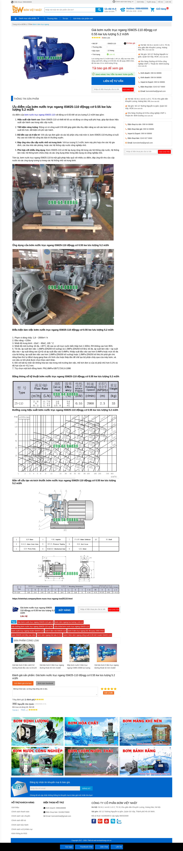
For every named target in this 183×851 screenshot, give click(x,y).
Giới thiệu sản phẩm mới (83, 19)
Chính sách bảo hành (19, 825)
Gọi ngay (66, 847)
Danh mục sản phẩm (27, 18)
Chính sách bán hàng (123, 2)
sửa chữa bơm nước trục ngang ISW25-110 (71, 626)
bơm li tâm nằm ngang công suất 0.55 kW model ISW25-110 (87, 635)
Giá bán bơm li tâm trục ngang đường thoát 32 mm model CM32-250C (106, 668)
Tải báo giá (129, 43)
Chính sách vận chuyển (20, 816)
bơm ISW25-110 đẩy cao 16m (23, 635)
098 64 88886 (156, 73)
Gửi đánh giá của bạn (23, 683)
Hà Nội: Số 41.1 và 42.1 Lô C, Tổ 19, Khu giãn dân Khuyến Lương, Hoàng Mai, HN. (154, 47)
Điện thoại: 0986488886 (21, 2)
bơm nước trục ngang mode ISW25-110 (27, 631)
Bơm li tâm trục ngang (41, 24)
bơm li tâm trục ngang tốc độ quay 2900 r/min (86, 631)
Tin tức (65, 19)
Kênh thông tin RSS (19, 833)
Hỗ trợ (160, 2)
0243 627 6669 (159, 87)
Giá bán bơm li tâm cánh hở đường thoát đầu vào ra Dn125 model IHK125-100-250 (24, 668)
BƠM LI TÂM (26, 24)
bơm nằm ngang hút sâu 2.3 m (49, 635)
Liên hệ (168, 2)
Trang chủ (16, 24)
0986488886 (61, 808)
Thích (22, 710)
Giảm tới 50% (110, 9)
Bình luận (106, 38)
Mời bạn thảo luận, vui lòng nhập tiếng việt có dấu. (55, 691)
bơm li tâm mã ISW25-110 (55, 631)
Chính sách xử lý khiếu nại (21, 829)
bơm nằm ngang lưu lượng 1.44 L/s (69, 622)
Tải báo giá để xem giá (107, 68)
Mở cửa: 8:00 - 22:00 (137, 9)
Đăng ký (86, 788)
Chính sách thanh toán (20, 812)
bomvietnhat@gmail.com (156, 91)
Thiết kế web (92, 840)
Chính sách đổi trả (18, 820)
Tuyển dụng (151, 2)
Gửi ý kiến (108, 693)
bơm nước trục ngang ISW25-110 (40, 115)
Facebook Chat (84, 847)
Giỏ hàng (161, 9)
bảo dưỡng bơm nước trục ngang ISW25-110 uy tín (32, 626)
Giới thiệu (140, 2)
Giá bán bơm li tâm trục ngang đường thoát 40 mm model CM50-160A (52, 668)
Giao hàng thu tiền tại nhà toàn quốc (114, 74)
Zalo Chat (102, 847)
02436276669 (63, 812)
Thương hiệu (52, 19)
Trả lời (14, 710)
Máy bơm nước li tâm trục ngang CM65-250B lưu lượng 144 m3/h (78, 668)
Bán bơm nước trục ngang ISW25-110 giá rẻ (35, 622)
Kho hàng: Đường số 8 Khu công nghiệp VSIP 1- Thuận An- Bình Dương (153, 63)
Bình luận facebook (45, 683)
